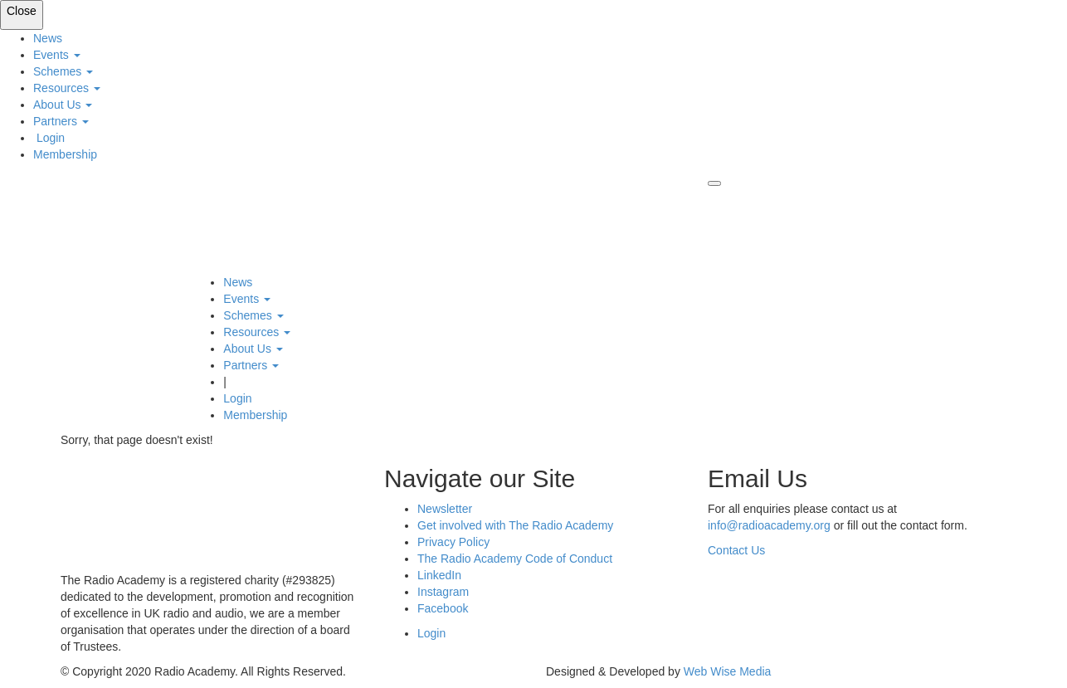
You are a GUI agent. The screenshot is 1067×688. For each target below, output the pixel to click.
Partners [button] (61, 121)
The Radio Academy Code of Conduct (514, 558)
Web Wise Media (728, 671)
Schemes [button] (63, 71)
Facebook (442, 608)
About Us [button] (62, 104)
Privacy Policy (453, 542)
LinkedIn (439, 575)
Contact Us (736, 550)
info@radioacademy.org (769, 525)
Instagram (443, 591)
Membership (65, 154)
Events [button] (56, 54)
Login (49, 137)
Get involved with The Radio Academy (515, 525)
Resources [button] (66, 88)
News (47, 38)
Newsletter (444, 508)
